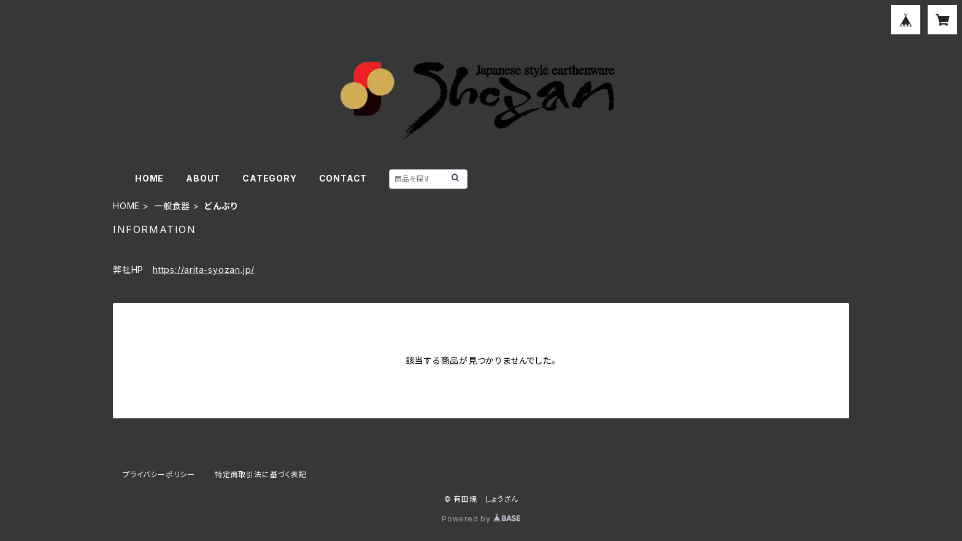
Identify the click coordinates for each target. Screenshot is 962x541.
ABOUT (203, 178)
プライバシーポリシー (159, 474)
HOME (149, 178)
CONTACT (343, 178)
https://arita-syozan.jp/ (204, 269)
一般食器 (172, 206)
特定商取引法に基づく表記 (261, 474)
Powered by (481, 518)
